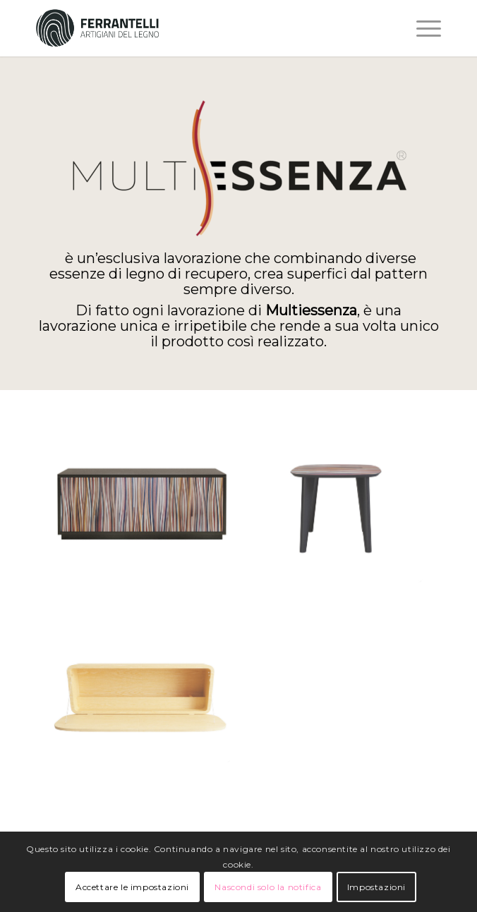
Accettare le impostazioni (132, 887)
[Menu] (421, 28)
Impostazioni (376, 887)
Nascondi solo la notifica (268, 887)
